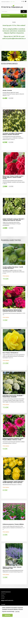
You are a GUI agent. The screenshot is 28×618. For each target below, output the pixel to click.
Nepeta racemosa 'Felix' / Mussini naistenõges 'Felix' (12, 567)
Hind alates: (6, 276)
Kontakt (2, 598)
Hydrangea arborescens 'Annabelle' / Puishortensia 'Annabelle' (13, 396)
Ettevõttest (3, 593)
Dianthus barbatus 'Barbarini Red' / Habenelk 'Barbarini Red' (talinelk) (12, 310)
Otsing (2, 595)
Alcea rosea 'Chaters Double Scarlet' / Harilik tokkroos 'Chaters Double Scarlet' (13, 177)
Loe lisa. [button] (17, 611)
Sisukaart (3, 596)
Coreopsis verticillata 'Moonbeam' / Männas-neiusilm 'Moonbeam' (13, 133)
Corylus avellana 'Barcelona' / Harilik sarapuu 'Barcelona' (13, 267)
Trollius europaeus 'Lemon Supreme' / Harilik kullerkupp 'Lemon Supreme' (13, 482)
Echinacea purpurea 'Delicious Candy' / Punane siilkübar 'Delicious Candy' (13, 439)
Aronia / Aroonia (7, 90)
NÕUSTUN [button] (7, 615)
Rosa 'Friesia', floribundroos (10, 352)
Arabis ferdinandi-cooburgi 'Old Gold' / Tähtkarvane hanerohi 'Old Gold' (13, 219)
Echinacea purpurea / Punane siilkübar (13, 524)
